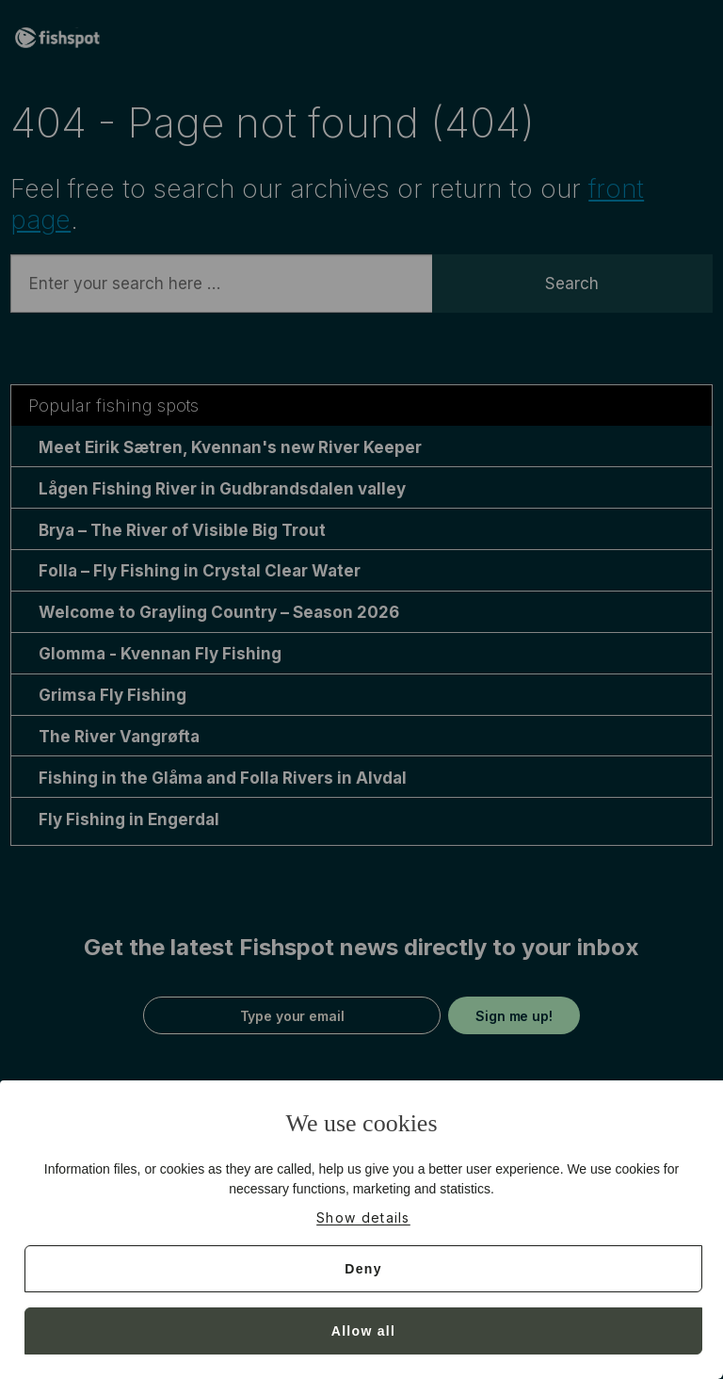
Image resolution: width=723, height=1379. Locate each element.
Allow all (363, 1330)
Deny (363, 1268)
